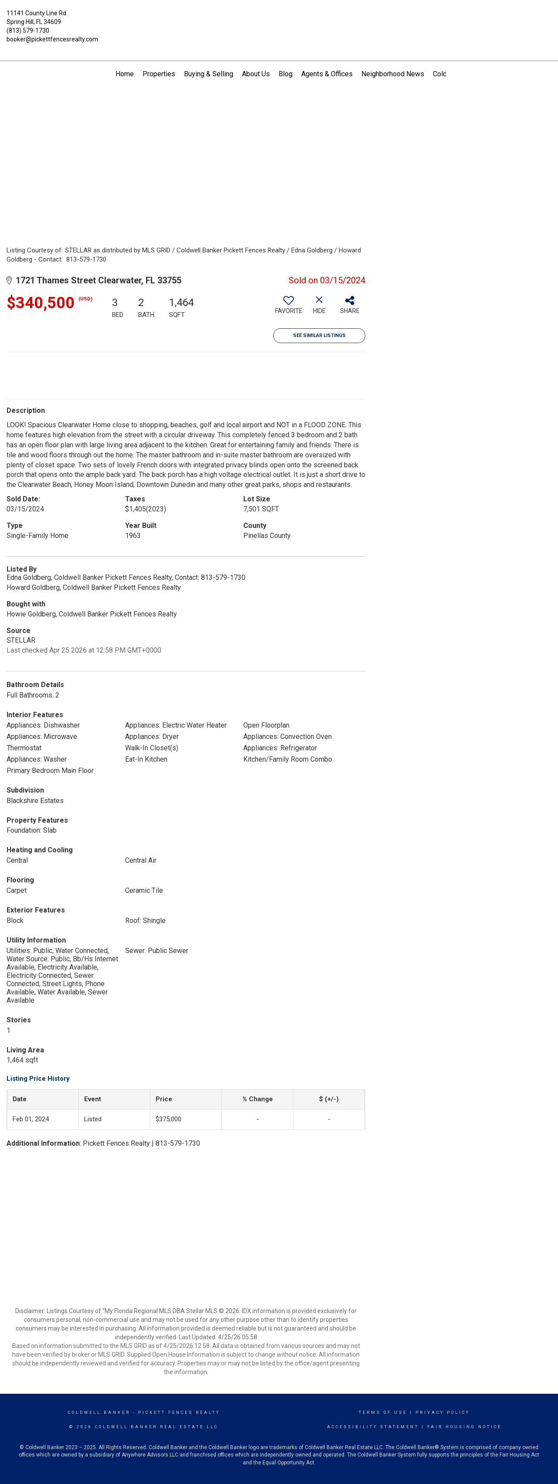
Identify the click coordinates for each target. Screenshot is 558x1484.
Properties (159, 74)
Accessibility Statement (373, 1427)
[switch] (288, 308)
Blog (286, 74)
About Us (256, 74)
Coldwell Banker (99, 1412)
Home (125, 74)
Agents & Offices (327, 74)
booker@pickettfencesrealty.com (52, 39)
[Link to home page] (279, 20)
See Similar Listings (319, 335)
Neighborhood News (392, 74)
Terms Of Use (383, 1412)
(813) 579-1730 (28, 30)
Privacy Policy (442, 1412)
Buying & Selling (208, 74)
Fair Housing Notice (464, 1427)
